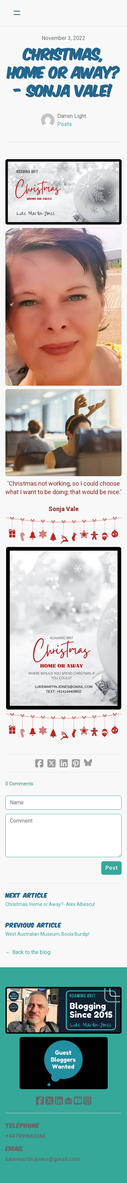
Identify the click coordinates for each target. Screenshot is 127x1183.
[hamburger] (17, 12)
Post (111, 868)
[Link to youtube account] (78, 1100)
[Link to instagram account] (87, 1100)
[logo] (72, 12)
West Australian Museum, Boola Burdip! (47, 934)
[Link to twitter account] (49, 1100)
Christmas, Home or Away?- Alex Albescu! (50, 904)
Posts (64, 124)
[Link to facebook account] (40, 1100)
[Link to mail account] (68, 1100)
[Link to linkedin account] (59, 1100)
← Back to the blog (27, 952)
